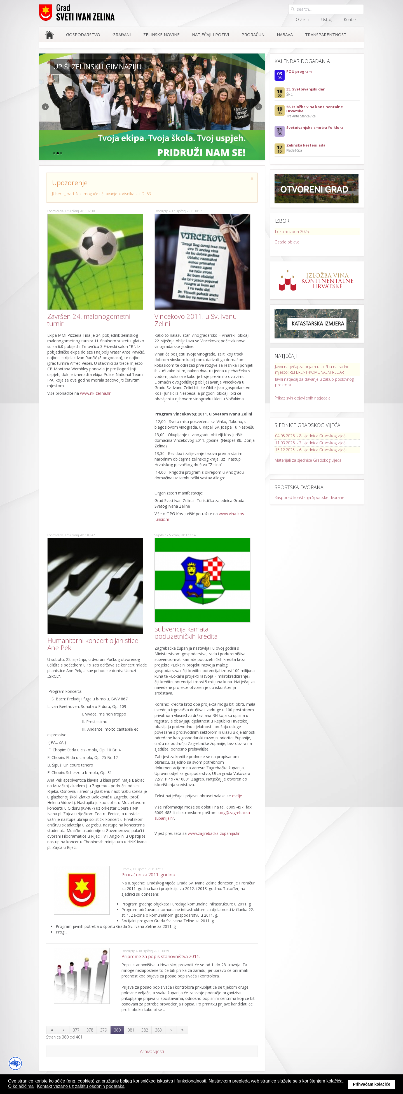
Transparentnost (325, 34)
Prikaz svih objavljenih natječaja (303, 398)
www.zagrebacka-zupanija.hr (214, 833)
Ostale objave (287, 242)
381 (131, 1030)
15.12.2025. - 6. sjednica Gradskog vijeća (311, 449)
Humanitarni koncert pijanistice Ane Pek (92, 644)
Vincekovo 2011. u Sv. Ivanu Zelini (195, 320)
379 (103, 1030)
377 (76, 1030)
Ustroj (326, 19)
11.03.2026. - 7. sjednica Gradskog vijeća (311, 442)
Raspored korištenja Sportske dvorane (309, 497)
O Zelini (303, 19)
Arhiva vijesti (152, 1051)
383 (158, 1030)
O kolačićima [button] (21, 1086)
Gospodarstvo (83, 34)
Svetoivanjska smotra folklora (314, 127)
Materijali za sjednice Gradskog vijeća (308, 460)
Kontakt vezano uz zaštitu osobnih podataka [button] (81, 1086)
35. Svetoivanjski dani (306, 89)
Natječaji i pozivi (210, 34)
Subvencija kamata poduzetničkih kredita (186, 632)
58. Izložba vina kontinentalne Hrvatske (314, 108)
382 (144, 1030)
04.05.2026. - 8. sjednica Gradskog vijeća (311, 435)
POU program (299, 71)
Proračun (253, 34)
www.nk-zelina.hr (95, 393)
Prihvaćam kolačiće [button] (371, 1084)
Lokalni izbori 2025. (292, 231)
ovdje (237, 795)
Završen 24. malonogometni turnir (88, 320)
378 (89, 1030)
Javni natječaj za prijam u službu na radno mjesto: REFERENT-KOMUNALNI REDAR (312, 369)
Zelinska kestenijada (305, 145)
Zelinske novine (161, 34)
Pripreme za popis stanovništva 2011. (160, 956)
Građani (122, 34)
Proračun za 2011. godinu (148, 875)
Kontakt (351, 19)
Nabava (285, 34)
